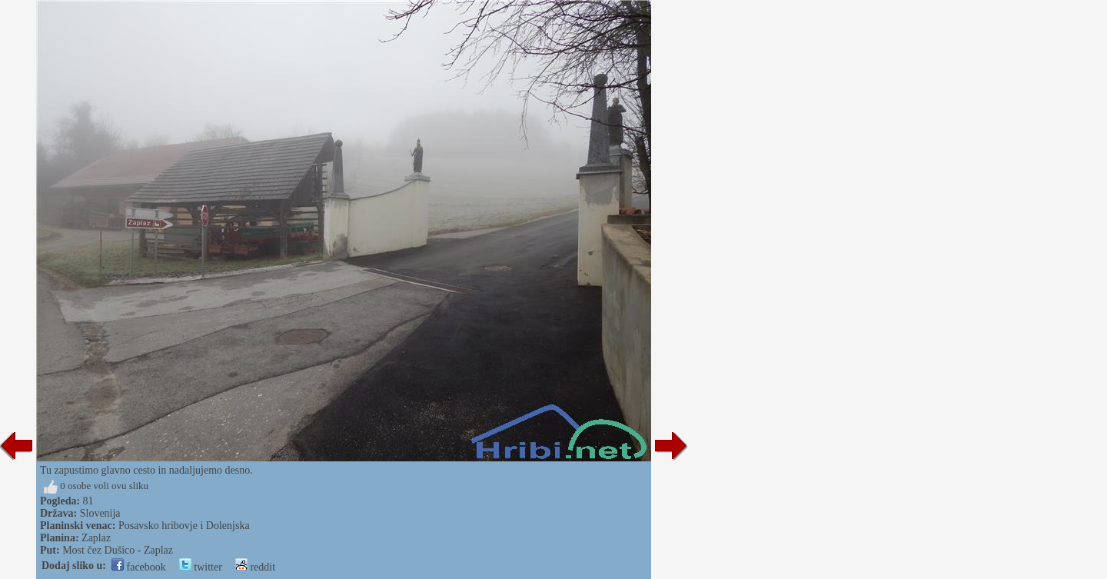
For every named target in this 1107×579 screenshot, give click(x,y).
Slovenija (100, 513)
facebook (138, 567)
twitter (200, 567)
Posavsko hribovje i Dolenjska (184, 525)
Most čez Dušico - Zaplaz (117, 550)
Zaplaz (96, 538)
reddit (255, 567)
